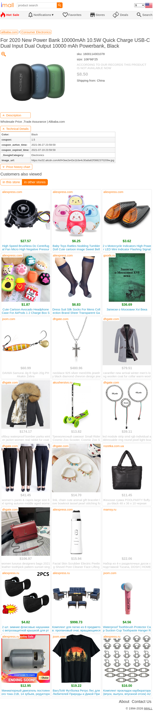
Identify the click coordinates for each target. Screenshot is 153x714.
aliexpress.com (12, 192)
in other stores (35, 182)
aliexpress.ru (10, 573)
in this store (11, 182)
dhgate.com (60, 319)
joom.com (8, 319)
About (124, 701)
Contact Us (141, 701)
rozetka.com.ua (113, 446)
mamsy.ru (109, 509)
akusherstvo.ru (62, 382)
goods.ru (109, 255)
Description (12, 115)
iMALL (148, 708)
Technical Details (16, 128)
